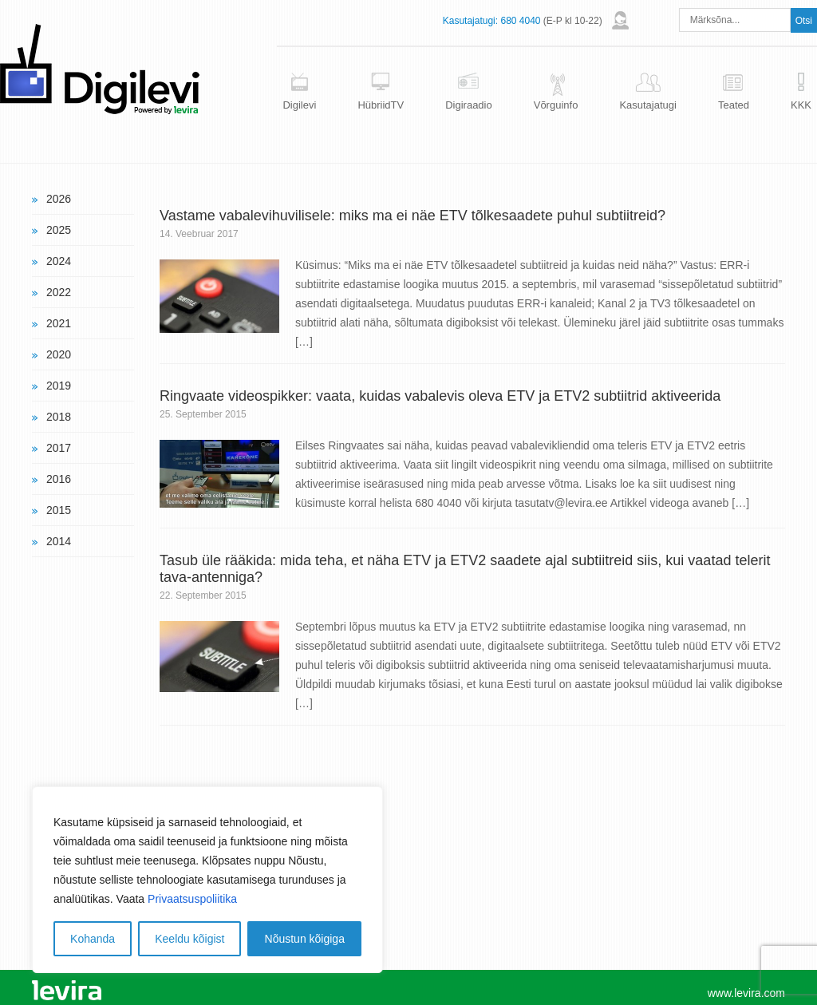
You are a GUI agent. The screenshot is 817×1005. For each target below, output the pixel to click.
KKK (801, 105)
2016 (58, 479)
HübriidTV (380, 105)
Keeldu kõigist (189, 938)
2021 (58, 323)
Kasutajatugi (648, 105)
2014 (58, 541)
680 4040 (520, 20)
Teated (733, 105)
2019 (58, 385)
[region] (207, 879)
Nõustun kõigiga (305, 938)
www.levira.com (746, 993)
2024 (58, 261)
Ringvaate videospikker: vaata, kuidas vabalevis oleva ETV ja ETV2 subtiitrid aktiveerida (440, 396)
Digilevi (299, 105)
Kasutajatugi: (470, 20)
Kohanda (92, 938)
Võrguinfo (556, 105)
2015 (58, 510)
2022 (58, 292)
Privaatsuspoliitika (192, 898)
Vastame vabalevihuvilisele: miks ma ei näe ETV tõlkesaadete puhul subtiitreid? (412, 216)
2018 (58, 416)
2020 (58, 354)
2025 (58, 230)
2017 (58, 447)
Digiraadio (468, 105)
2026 (58, 198)
